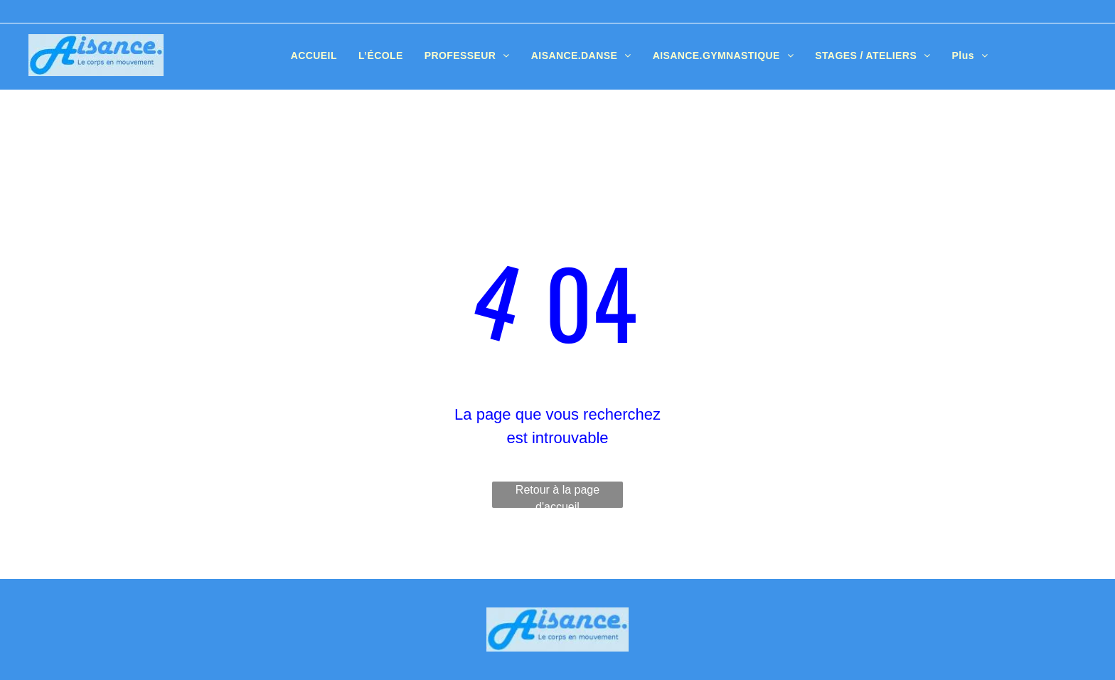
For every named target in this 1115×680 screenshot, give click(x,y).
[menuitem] (314, 55)
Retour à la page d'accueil (557, 496)
